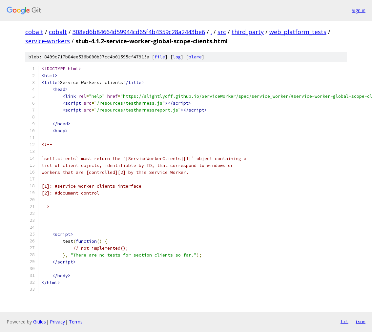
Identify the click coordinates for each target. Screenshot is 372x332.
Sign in (358, 10)
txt (344, 321)
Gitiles (39, 322)
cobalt (34, 32)
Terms (76, 322)
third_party (248, 32)
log (177, 57)
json (360, 321)
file (160, 57)
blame (195, 57)
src (221, 32)
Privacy (57, 322)
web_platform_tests (297, 32)
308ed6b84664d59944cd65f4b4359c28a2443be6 (138, 32)
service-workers (47, 41)
